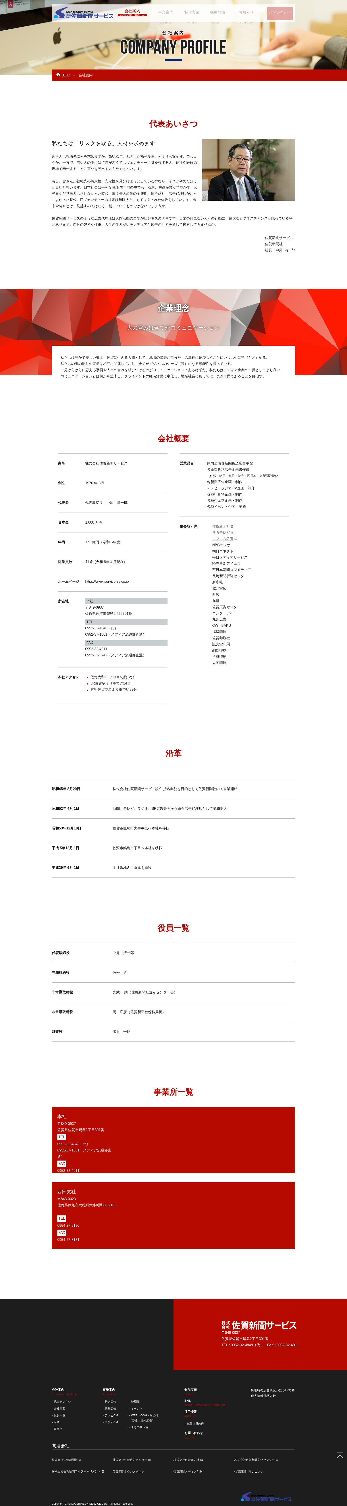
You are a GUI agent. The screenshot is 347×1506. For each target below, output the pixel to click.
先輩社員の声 (195, 1423)
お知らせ (240, 12)
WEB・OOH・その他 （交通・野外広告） (144, 1418)
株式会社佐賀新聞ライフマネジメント (76, 1471)
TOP (66, 75)
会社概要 (59, 1408)
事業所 (58, 1429)
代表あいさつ (62, 1401)
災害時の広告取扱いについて (271, 1390)
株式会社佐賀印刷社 (186, 1460)
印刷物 (135, 1401)
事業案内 (164, 12)
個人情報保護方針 (263, 1396)
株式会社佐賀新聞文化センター (254, 1460)
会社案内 (132, 12)
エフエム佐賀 (222, 539)
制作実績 (189, 12)
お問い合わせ (277, 12)
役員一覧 (59, 1415)
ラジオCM (111, 1422)
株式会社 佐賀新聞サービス (83, 13)
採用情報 (213, 12)
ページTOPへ (338, 1453)
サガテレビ (221, 532)
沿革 (57, 1422)
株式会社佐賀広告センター (130, 1460)
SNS (204, 1403)
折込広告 (110, 1401)
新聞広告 (110, 1408)
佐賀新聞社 (221, 526)
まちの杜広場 (139, 1427)
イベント (137, 1408)
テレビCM (111, 1415)
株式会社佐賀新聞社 (65, 1460)
